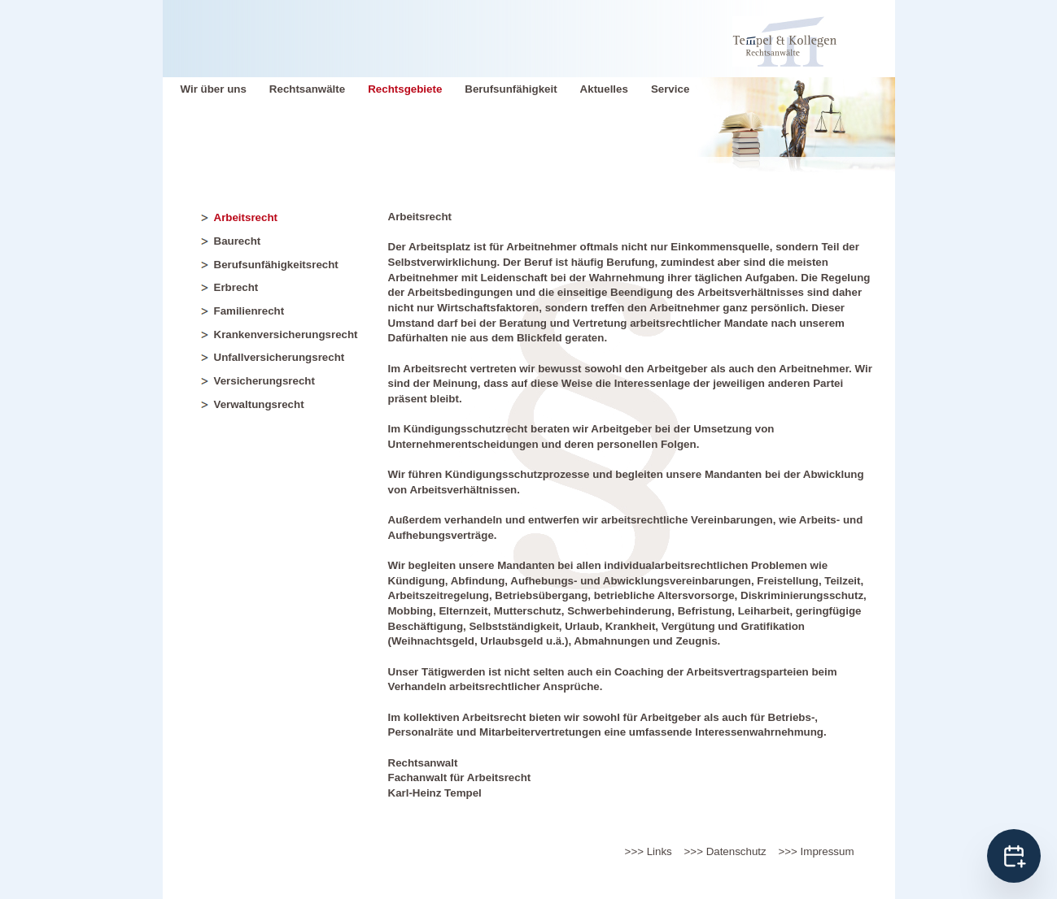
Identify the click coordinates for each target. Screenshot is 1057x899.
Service (670, 89)
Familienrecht (249, 311)
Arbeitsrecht (246, 217)
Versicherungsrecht (264, 381)
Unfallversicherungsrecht (279, 357)
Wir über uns (214, 89)
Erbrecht (236, 287)
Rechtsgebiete (405, 89)
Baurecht (237, 241)
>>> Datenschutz (725, 851)
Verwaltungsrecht (259, 404)
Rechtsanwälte (307, 89)
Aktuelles (604, 89)
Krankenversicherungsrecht (286, 334)
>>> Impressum (816, 851)
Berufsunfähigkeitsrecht (276, 264)
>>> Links (648, 851)
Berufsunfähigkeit (511, 89)
